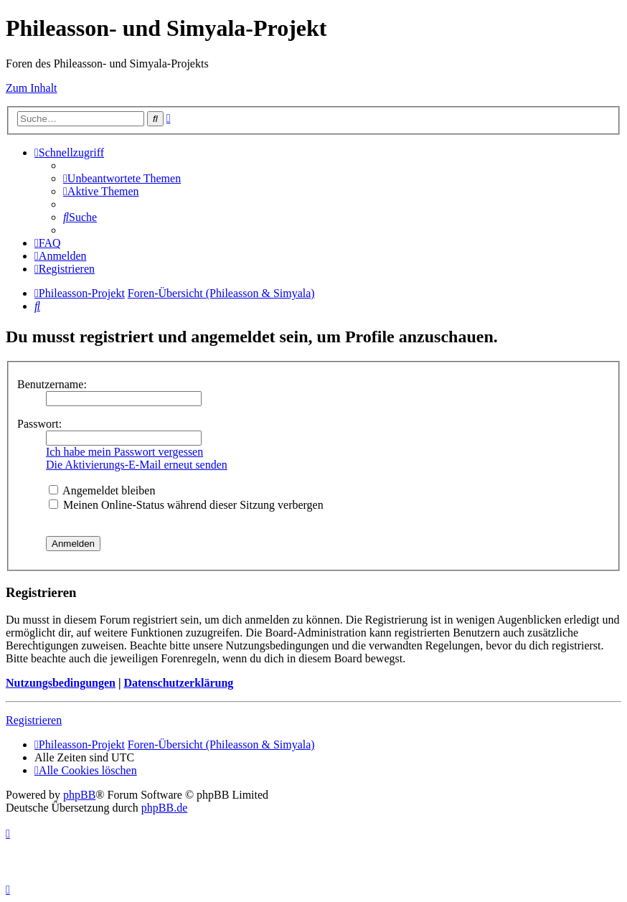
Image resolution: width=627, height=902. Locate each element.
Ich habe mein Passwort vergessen (124, 452)
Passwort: (39, 424)
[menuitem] (122, 178)
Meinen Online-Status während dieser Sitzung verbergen (186, 505)
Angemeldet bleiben (102, 490)
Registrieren (34, 720)
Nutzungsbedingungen (61, 683)
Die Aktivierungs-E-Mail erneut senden (136, 465)
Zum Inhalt (31, 88)
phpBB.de (164, 808)
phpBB (79, 795)
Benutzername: (52, 384)
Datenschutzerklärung (178, 683)
